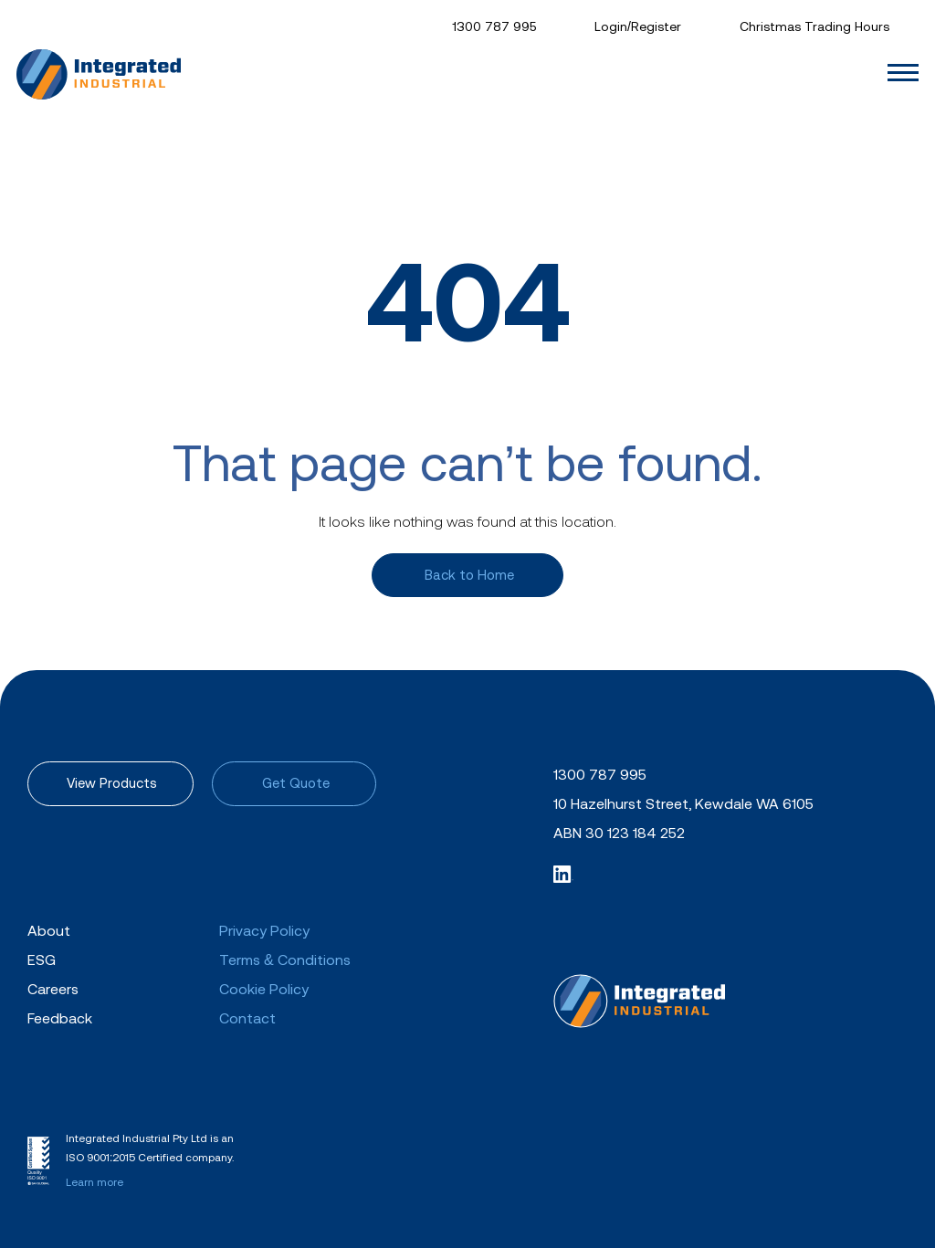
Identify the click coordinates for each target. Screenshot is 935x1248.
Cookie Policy (264, 989)
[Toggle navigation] (906, 73)
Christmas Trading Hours (814, 26)
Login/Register (637, 26)
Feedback (59, 1018)
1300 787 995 (494, 26)
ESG (41, 959)
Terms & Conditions (285, 959)
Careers (53, 989)
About (48, 930)
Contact (247, 1018)
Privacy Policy (264, 930)
